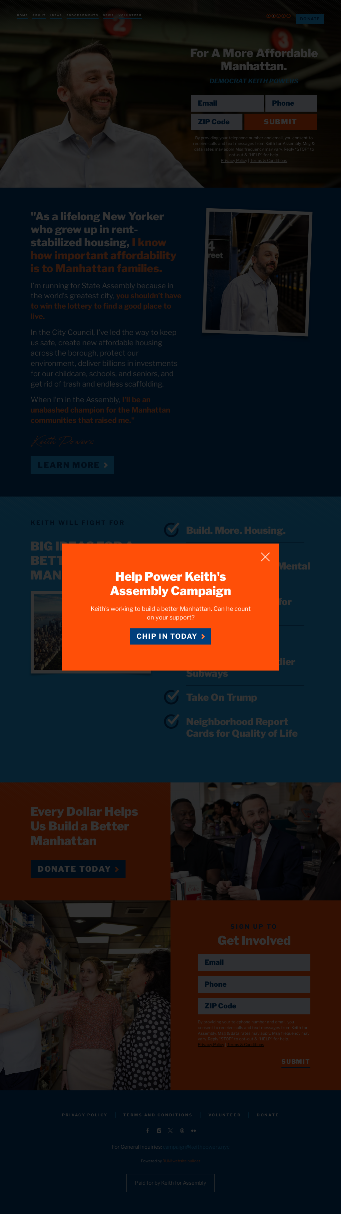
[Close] (265, 557)
